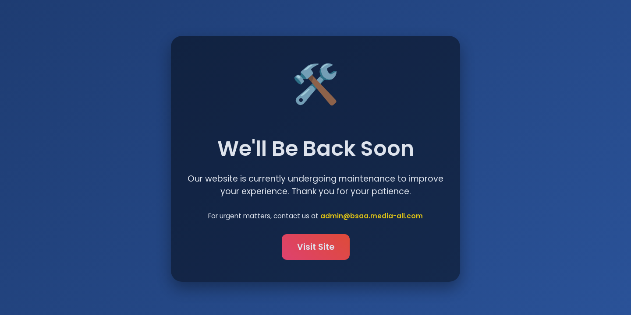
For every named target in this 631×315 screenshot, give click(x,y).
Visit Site (315, 247)
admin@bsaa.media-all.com (371, 216)
